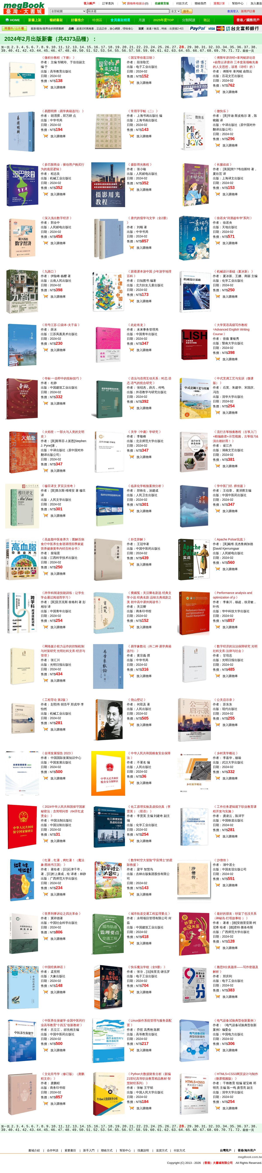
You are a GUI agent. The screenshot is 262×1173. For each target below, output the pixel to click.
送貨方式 (161, 1150)
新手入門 (89, 1150)
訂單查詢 (108, 3)
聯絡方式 (106, 1150)
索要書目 (70, 1150)
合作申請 (52, 1150)
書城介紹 (34, 1150)
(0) (137, 3)
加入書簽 (256, 3)
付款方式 (182, 3)
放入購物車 (58, 87)
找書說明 (143, 1150)
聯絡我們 (200, 3)
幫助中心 (237, 3)
